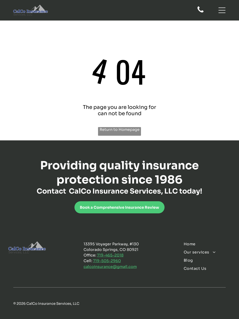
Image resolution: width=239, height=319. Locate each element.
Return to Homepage (120, 129)
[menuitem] (207, 244)
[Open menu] (221, 10)
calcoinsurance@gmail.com (110, 266)
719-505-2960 (107, 260)
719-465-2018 (110, 255)
